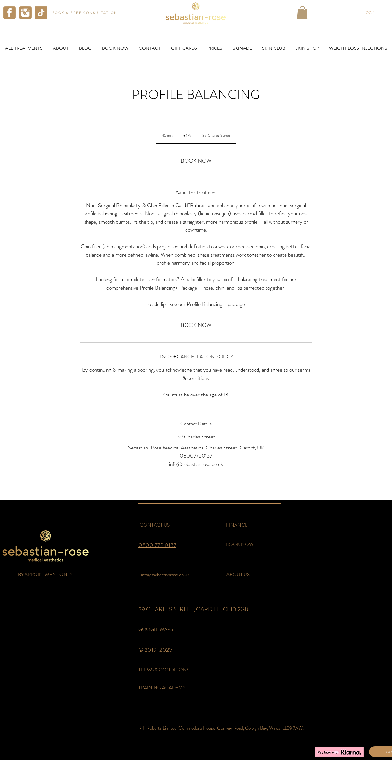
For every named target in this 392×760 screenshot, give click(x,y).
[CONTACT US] (154, 525)
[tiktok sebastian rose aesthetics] (41, 12)
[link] (196, 160)
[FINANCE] (237, 525)
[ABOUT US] (238, 574)
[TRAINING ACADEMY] (165, 687)
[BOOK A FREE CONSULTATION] (85, 13)
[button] (302, 12)
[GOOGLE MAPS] (155, 629)
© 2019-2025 (155, 650)
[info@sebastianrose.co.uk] (165, 574)
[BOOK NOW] (240, 544)
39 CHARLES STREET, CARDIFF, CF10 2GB (193, 609)
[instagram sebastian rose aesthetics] (25, 12)
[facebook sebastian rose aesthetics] (9, 12)
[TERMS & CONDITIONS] (166, 670)
